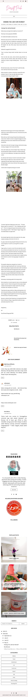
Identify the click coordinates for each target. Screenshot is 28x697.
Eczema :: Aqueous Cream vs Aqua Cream (14, 613)
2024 (4, 633)
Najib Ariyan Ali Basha (9, 364)
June (5, 640)
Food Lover (14, 668)
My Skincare (7, 647)
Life (14, 665)
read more (14, 489)
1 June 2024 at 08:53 (7, 366)
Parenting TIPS (14, 683)
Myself (4, 24)
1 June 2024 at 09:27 (7, 385)
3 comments (14, 322)
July (5, 638)
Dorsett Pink (8, 695)
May (5, 642)
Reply (3, 377)
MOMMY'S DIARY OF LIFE (20, 695)
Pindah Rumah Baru (14, 558)
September (7, 635)
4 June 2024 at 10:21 (7, 413)
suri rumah (9, 24)
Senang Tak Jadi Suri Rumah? (14, 22)
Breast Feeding (14, 680)
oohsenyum (7, 383)
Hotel (14, 677)
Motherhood (13, 662)
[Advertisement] (14, 115)
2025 (4, 631)
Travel (14, 659)
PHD (14, 674)
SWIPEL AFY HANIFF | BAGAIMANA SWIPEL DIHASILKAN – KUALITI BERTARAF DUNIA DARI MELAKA (14, 584)
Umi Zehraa (7, 411)
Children (14, 656)
